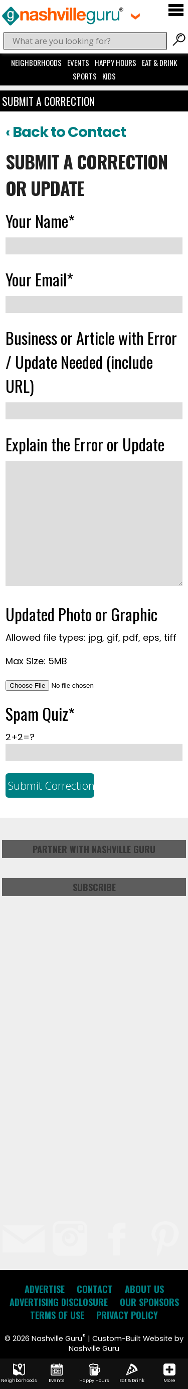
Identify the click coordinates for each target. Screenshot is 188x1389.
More (169, 1374)
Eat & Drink (159, 62)
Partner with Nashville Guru (94, 849)
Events (78, 62)
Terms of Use (57, 1315)
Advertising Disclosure (59, 1302)
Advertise (45, 1289)
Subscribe (94, 887)
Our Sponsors (149, 1302)
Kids (109, 75)
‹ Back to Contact (66, 132)
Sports (85, 75)
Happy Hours (115, 62)
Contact (95, 1289)
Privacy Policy (127, 1315)
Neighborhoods (36, 62)
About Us (144, 1289)
